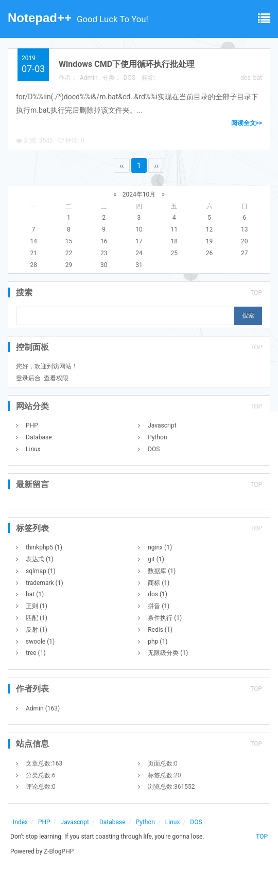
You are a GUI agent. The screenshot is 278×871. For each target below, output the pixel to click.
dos (245, 77)
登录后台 (28, 378)
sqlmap (41, 571)
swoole (40, 641)
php (157, 641)
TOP (256, 292)
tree (36, 652)
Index (20, 822)
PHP (32, 425)
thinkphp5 (44, 547)
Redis (160, 629)
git (156, 559)
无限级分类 (168, 652)
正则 (36, 606)
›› (156, 166)
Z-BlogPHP (59, 851)
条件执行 (165, 617)
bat (257, 77)
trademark (44, 582)
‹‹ (121, 166)
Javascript (162, 425)
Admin (89, 77)
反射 (36, 629)
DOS (129, 77)
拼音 (158, 606)
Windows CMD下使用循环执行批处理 (127, 64)
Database (39, 437)
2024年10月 (139, 194)
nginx (160, 547)
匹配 (36, 617)
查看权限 (56, 378)
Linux (33, 449)
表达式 (40, 559)
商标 (158, 582)
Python (157, 437)
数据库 (162, 571)
